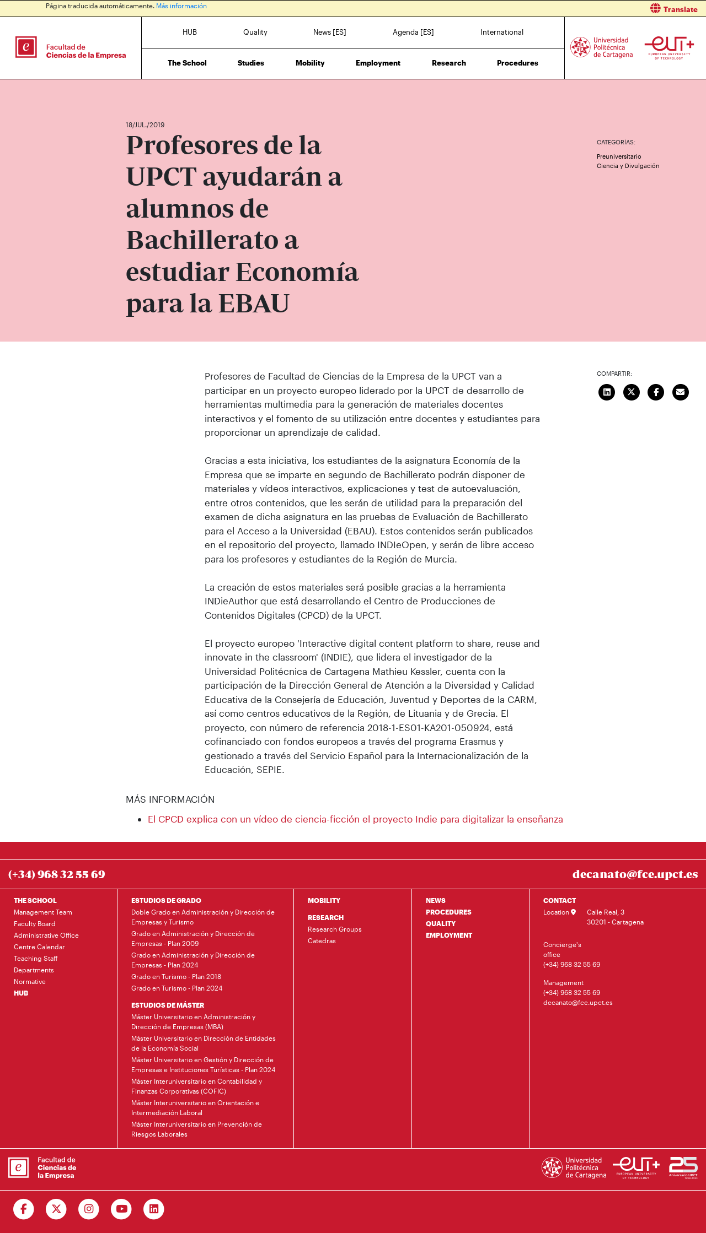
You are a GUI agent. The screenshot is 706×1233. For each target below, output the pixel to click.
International (501, 32)
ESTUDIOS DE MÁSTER (167, 1005)
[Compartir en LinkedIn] (607, 390)
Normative (30, 981)
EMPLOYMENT (449, 935)
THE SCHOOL (35, 900)
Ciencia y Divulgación (628, 165)
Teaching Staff (36, 958)
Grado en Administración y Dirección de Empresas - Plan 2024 (193, 960)
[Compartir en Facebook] (656, 390)
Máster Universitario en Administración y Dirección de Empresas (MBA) (193, 1021)
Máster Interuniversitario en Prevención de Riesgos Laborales (196, 1129)
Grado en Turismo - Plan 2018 (176, 976)
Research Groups (335, 929)
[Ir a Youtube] (121, 1209)
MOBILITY (324, 900)
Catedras (322, 940)
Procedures (517, 62)
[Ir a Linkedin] (154, 1209)
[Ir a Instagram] (89, 1209)
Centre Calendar (39, 946)
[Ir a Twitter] (56, 1209)
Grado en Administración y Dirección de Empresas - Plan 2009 (193, 938)
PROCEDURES (449, 912)
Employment (378, 62)
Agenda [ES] (413, 32)
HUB (190, 32)
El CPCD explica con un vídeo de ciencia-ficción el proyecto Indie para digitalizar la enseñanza (355, 818)
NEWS (436, 900)
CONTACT (559, 900)
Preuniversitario (619, 156)
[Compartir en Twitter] (631, 390)
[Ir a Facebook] (24, 1209)
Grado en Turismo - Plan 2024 (176, 988)
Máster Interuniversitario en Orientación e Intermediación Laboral (195, 1107)
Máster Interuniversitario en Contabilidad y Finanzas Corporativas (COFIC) (196, 1086)
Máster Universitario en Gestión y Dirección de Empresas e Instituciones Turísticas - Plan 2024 (203, 1064)
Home (135, 92)
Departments (34, 970)
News (156, 92)
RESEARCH (326, 917)
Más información (181, 5)
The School (187, 62)
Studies (251, 62)
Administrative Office (46, 935)
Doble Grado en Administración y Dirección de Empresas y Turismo (203, 917)
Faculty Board (35, 923)
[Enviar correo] (680, 390)
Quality (255, 32)
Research (449, 62)
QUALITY (441, 923)
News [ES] (329, 32)
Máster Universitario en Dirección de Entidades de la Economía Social (203, 1043)
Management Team (43, 912)
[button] (533, 9)
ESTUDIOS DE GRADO (166, 900)
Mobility (310, 62)
